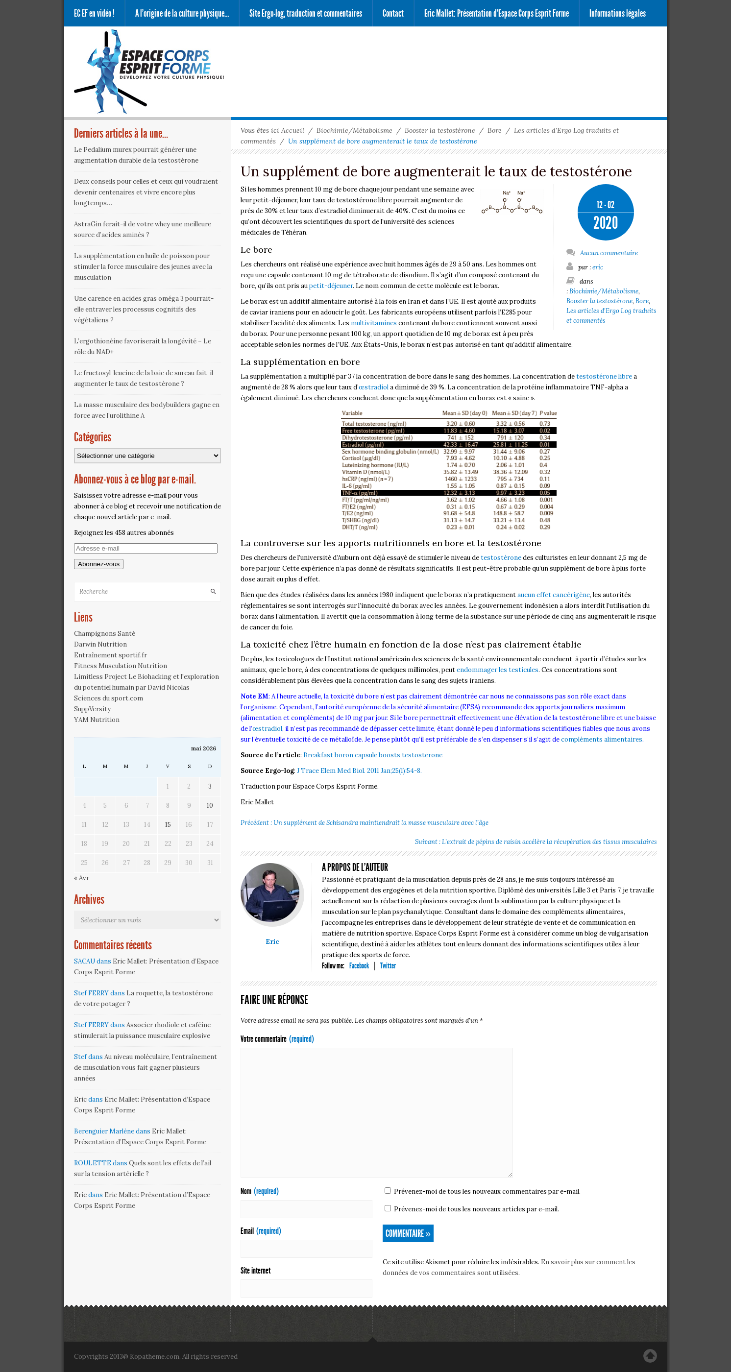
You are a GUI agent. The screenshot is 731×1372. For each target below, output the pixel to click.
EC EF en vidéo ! (94, 13)
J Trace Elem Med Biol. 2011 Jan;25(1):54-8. (359, 771)
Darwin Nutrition (100, 644)
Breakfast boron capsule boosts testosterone (372, 755)
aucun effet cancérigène (553, 595)
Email (261, 1231)
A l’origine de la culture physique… (182, 13)
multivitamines (374, 323)
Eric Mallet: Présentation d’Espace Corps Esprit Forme (496, 13)
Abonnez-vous (99, 564)
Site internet (255, 1270)
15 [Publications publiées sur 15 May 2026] (168, 824)
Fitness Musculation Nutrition (120, 666)
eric (597, 267)
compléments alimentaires (601, 739)
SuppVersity (92, 709)
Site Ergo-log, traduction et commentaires (305, 13)
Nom (260, 1191)
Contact (393, 13)
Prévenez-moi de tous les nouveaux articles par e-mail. (476, 1209)
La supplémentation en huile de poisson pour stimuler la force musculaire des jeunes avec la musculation (143, 267)
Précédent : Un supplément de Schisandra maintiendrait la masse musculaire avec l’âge (364, 822)
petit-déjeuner (331, 286)
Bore (494, 130)
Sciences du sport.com (108, 698)
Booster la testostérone (440, 130)
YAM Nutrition (97, 720)
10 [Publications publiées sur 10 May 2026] (210, 805)
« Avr (81, 878)
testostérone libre (604, 376)
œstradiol (374, 387)
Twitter (388, 965)
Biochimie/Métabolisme (354, 130)
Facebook (359, 965)
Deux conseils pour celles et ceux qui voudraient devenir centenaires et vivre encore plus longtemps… (146, 192)
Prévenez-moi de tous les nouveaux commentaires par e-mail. (487, 1191)
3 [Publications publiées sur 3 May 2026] (210, 786)
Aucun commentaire (602, 252)
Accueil (292, 130)
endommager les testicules (497, 670)
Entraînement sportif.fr (110, 655)
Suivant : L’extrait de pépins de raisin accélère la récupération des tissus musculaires (536, 842)
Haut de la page (650, 1356)
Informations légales (617, 13)
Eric (272, 942)
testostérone (501, 558)
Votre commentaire (277, 1039)
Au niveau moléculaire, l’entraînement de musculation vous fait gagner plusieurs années (145, 1068)
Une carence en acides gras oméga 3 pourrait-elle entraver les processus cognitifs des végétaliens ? (144, 309)
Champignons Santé (104, 633)
